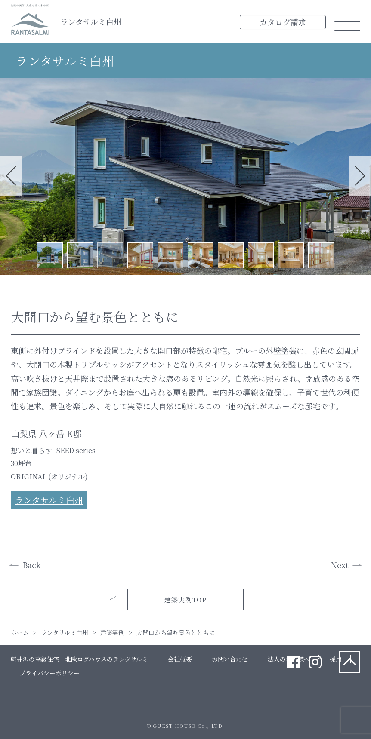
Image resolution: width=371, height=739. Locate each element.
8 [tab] (261, 255)
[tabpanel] (185, 176)
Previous (11, 176)
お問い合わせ (230, 659)
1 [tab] (50, 255)
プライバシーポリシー (49, 672)
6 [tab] (200, 255)
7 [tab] (231, 255)
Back (31, 564)
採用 (336, 659)
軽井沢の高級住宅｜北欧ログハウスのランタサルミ (79, 659)
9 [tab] (291, 255)
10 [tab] (321, 255)
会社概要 (180, 659)
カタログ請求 (283, 22)
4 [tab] (140, 255)
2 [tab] (80, 255)
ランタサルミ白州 (90, 21)
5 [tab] (170, 255)
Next (360, 176)
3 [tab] (110, 255)
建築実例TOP (185, 599)
